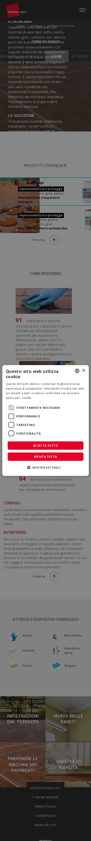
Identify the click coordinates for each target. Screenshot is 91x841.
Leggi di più (41, 398)
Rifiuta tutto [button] (45, 457)
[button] (45, 467)
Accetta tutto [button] (45, 446)
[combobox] (77, 370)
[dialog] (45, 420)
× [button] (83, 370)
